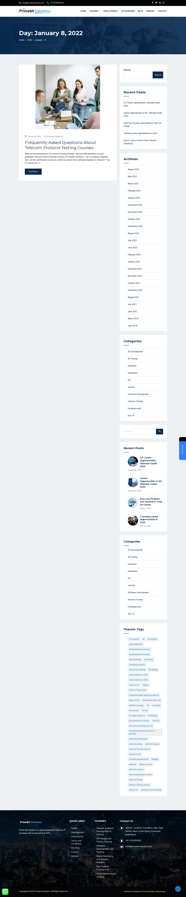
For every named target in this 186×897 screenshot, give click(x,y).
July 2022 (132, 240)
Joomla (131, 387)
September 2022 (135, 226)
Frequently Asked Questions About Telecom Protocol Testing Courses (60, 145)
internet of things (136, 705)
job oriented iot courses (139, 720)
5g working (153, 669)
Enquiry (150, 11)
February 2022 (134, 254)
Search (127, 70)
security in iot (134, 754)
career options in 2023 (138, 675)
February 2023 (134, 191)
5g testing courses (137, 664)
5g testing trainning (137, 669)
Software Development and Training (105, 848)
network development (138, 739)
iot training (152, 715)
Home (83, 11)
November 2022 (135, 212)
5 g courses (134, 639)
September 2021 (135, 290)
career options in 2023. (138, 680)
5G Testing (132, 358)
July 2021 (132, 304)
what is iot (133, 790)
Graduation (132, 373)
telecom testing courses (139, 785)
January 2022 (134, 262)
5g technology (135, 659)
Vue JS (131, 415)
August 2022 (133, 233)
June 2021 (132, 311)
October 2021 (134, 283)
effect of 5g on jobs (137, 690)
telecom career (145, 764)
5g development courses (139, 649)
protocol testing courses (139, 749)
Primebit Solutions (55, 136)
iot (148, 705)
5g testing (148, 659)
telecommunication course (140, 774)
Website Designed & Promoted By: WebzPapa (144, 891)
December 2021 (135, 269)
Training (95, 11)
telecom (132, 764)
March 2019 (133, 318)
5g (143, 639)
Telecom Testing (135, 401)
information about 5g (152, 700)
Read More (33, 171)
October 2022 (134, 219)
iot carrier (156, 705)
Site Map (75, 847)
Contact (162, 11)
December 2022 (135, 205)
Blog (140, 11)
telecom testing (135, 779)
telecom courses (136, 769)
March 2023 (133, 183)
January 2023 (134, 198)
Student (155, 759)
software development (138, 759)
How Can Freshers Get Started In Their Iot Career (151, 502)
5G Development (135, 351)
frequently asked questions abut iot (144, 695)
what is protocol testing (151, 790)
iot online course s (137, 715)
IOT (129, 380)
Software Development (138, 394)
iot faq (145, 710)
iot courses (134, 710)
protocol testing (152, 744)
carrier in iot (134, 685)
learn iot (156, 720)
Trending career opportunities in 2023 (140, 133)
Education (132, 366)
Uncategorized (134, 408)
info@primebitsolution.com (33, 3)
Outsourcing (128, 11)
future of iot (134, 700)
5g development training (139, 654)
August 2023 (133, 169)
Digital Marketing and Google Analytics (104, 859)
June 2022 (132, 247)
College (145, 685)
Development (110, 11)
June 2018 (132, 325)
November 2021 (135, 276)
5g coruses (152, 639)
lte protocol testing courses (141, 726)
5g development (136, 644)
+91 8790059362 (57, 3)
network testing (135, 744)
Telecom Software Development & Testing (105, 831)
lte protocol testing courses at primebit (142, 732)
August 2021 (133, 297)
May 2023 (132, 176)
